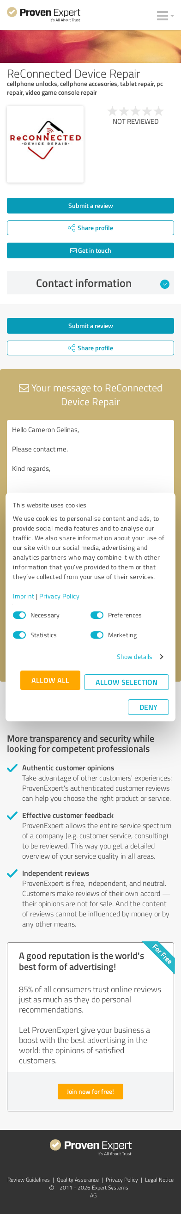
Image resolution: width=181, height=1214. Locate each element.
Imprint (24, 596)
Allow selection (126, 682)
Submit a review (90, 205)
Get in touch (90, 250)
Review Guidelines (28, 1179)
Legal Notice (159, 1179)
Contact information (103, 283)
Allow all (50, 680)
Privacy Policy (59, 596)
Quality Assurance (78, 1179)
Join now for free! (90, 1091)
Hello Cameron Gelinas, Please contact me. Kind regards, (90, 472)
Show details (134, 656)
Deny (148, 707)
